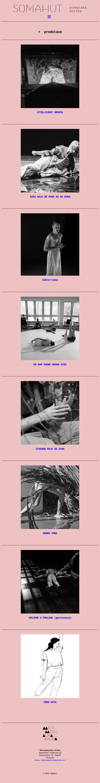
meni (51, 17)
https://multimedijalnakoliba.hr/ (50, 760)
